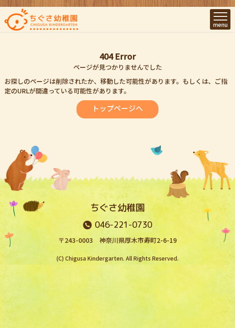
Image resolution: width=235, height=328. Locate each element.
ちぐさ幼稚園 (117, 207)
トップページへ (117, 107)
